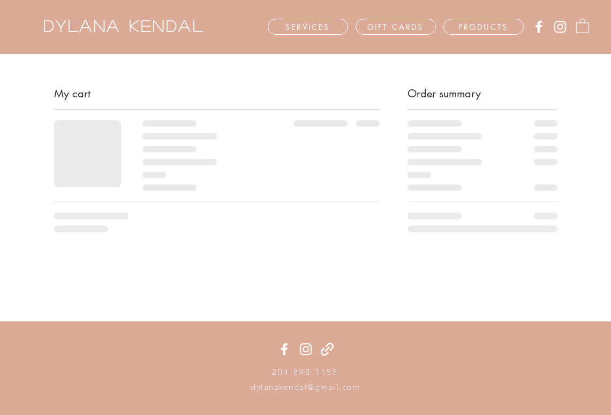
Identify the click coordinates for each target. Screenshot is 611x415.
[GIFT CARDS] (396, 27)
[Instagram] (560, 27)
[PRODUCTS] (483, 27)
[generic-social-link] (327, 349)
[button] (582, 25)
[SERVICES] (308, 27)
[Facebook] (539, 27)
